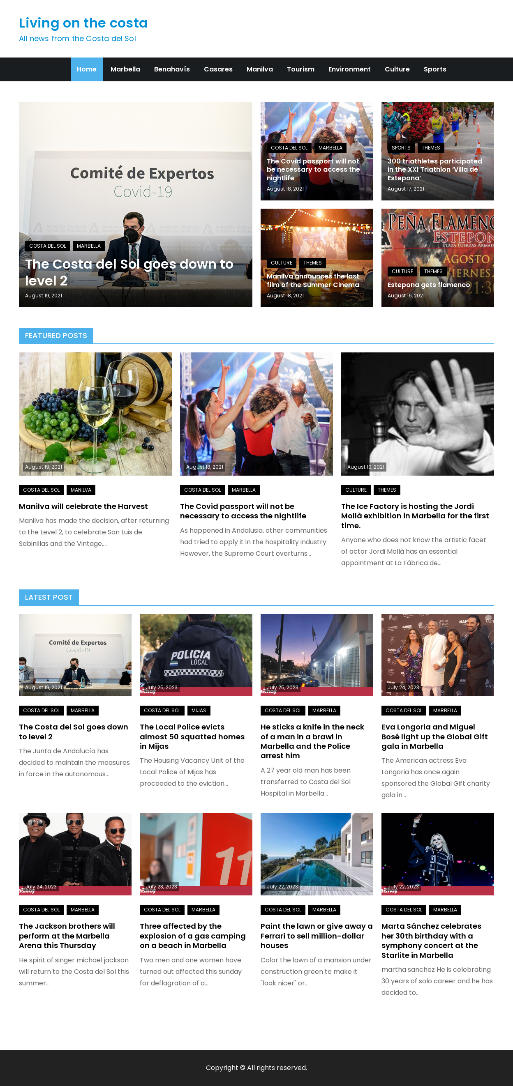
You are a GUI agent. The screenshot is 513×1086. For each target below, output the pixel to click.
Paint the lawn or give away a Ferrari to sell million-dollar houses (317, 935)
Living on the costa (83, 23)
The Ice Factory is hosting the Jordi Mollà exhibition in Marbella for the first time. (415, 516)
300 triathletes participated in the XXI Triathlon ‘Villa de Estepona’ (435, 169)
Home (87, 69)
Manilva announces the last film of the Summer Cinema (313, 281)
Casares (218, 69)
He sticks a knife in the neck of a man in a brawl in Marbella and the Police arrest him (312, 741)
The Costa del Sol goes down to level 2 (129, 272)
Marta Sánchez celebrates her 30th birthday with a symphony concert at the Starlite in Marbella (431, 940)
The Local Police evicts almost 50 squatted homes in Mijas (192, 736)
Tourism (300, 69)
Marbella (125, 69)
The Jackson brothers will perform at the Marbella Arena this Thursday (67, 935)
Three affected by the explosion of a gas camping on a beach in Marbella (193, 935)
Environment (349, 69)
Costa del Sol (47, 245)
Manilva (260, 69)
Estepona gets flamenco (429, 285)
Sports (435, 69)
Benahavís (172, 69)
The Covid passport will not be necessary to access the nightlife (313, 169)
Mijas (199, 710)
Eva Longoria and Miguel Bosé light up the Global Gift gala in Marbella (434, 736)
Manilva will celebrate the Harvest (83, 506)
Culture (397, 69)
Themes (431, 147)
